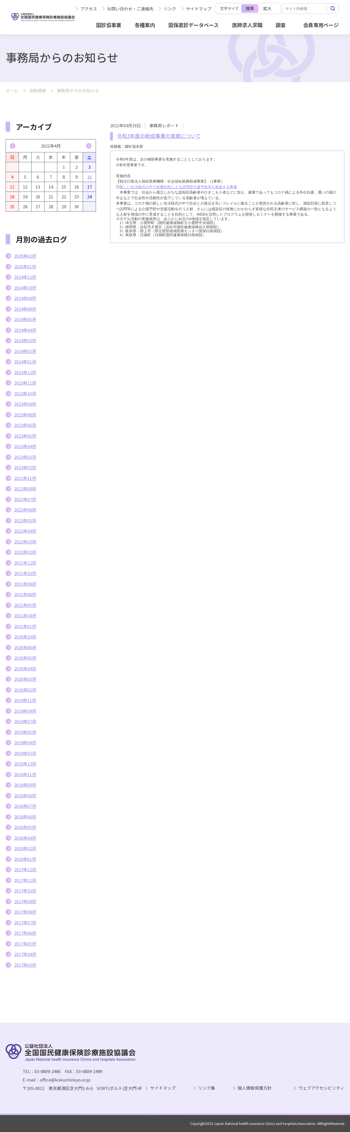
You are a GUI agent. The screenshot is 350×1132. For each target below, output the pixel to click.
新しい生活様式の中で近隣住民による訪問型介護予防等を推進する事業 (178, 187)
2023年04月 (25, 446)
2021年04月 (25, 615)
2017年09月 (25, 901)
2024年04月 (25, 330)
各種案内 (145, 24)
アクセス (88, 9)
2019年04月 (25, 742)
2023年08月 (25, 415)
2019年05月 (25, 732)
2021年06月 (25, 594)
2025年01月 (25, 266)
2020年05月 (25, 658)
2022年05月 (25, 520)
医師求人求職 (247, 24)
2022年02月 (25, 552)
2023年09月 (25, 404)
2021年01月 (25, 626)
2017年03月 (25, 965)
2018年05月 (25, 827)
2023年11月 (25, 383)
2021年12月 (25, 563)
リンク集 (206, 1088)
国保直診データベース (193, 24)
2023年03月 (25, 457)
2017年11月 (25, 880)
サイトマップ (198, 9)
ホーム (12, 90)
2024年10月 (25, 288)
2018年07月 (25, 806)
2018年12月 (25, 764)
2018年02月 (25, 848)
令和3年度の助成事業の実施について (159, 135)
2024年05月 (25, 319)
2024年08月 (25, 309)
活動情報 (37, 90)
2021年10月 (25, 573)
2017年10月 (25, 891)
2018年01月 (25, 859)
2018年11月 (25, 774)
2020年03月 (25, 679)
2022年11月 (25, 478)
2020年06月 (25, 647)
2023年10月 (25, 393)
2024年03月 (25, 340)
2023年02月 (25, 467)
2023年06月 (25, 425)
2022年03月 (25, 542)
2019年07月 (25, 721)
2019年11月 (25, 700)
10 (89, 177)
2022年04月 (25, 531)
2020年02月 (25, 690)
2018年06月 (25, 817)
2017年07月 (25, 922)
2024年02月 (25, 351)
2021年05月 (25, 605)
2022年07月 (25, 499)
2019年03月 (25, 753)
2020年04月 (25, 669)
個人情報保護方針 (255, 1088)
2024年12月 (25, 277)
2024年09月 (25, 298)
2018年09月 (25, 785)
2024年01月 (25, 362)
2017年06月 (25, 933)
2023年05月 (25, 436)
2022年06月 (25, 510)
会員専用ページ (321, 24)
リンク (169, 9)
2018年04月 (25, 838)
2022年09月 (25, 489)
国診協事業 (108, 24)
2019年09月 (25, 711)
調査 (280, 24)
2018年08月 (25, 795)
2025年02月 (25, 256)
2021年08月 (25, 584)
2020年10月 (25, 637)
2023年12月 (25, 372)
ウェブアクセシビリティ (321, 1088)
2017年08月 (25, 912)
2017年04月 (25, 954)
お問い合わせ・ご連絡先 (130, 9)
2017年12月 (25, 869)
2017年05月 (25, 944)
